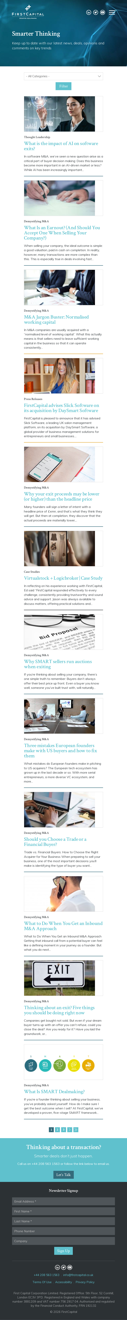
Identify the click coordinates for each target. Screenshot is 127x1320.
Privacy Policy (85, 1282)
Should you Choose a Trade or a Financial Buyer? (55, 842)
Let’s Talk (63, 1174)
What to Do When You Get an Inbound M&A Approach (63, 926)
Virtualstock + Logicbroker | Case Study (63, 578)
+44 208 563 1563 (46, 1275)
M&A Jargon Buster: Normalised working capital (56, 319)
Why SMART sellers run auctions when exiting (58, 664)
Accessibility (63, 1282)
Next (69, 1129)
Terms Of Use (42, 1282)
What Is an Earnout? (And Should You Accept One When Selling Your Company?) (62, 232)
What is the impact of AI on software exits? (61, 146)
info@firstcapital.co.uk (78, 1275)
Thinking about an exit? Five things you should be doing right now (59, 1010)
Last (75, 1129)
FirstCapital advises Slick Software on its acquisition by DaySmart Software (61, 408)
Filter (63, 86)
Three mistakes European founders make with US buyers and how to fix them (60, 750)
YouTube (102, 12)
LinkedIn (88, 12)
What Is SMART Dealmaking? (54, 1091)
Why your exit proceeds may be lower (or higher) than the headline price (62, 496)
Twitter (95, 12)
